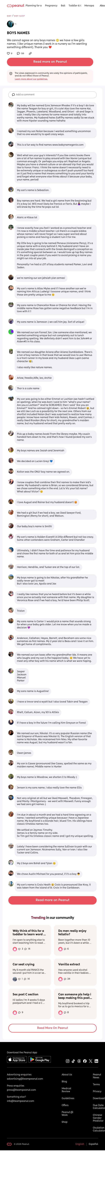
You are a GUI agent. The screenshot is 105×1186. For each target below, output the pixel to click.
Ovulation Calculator (99, 1129)
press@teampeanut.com (21, 1090)
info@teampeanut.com (20, 1101)
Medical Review (67, 1090)
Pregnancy (51, 6)
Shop (64, 1122)
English (80, 1144)
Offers (65, 1105)
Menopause (89, 6)
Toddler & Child (75, 6)
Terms (96, 1084)
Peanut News (97, 1076)
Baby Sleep (19, 16)
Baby (63, 6)
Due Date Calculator (99, 1106)
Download (99, 1098)
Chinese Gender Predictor (98, 1118)
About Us (67, 1075)
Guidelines (68, 1098)
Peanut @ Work (68, 1113)
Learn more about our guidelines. (31, 79)
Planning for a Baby (34, 6)
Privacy (97, 1091)
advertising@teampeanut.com (25, 1079)
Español (93, 1144)
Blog (64, 1082)
